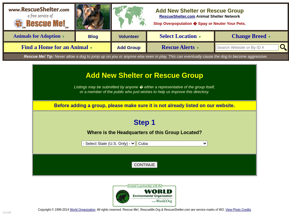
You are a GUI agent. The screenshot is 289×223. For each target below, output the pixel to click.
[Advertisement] (68, 195)
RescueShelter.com (177, 16)
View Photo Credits (238, 209)
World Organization (82, 209)
